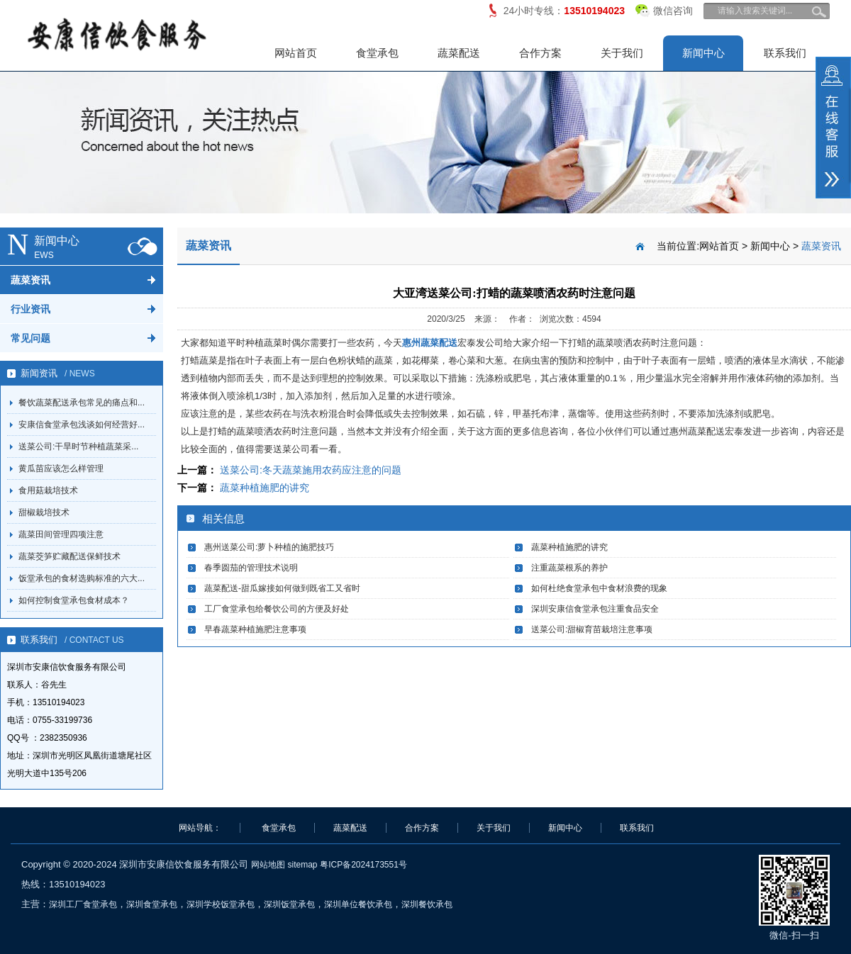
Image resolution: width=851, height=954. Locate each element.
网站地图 (268, 865)
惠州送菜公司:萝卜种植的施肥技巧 (269, 547)
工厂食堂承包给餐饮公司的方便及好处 (276, 609)
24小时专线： (564, 10)
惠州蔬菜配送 (429, 342)
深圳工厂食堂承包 (83, 904)
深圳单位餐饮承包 (358, 904)
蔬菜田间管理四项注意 (61, 534)
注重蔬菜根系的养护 (569, 568)
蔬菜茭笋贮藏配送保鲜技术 (69, 556)
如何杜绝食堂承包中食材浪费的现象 (599, 588)
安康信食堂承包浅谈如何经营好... (81, 425)
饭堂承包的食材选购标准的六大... (81, 578)
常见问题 (30, 338)
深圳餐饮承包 (426, 904)
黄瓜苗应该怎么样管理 (61, 468)
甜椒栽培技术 (43, 512)
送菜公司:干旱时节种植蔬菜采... (78, 446)
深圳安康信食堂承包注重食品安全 (595, 609)
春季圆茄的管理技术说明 (251, 568)
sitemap (302, 865)
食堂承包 (377, 53)
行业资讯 (30, 309)
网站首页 (295, 53)
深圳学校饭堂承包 (221, 904)
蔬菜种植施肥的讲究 (264, 487)
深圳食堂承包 (151, 904)
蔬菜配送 (459, 53)
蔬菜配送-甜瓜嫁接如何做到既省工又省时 (282, 588)
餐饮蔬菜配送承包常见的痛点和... (81, 403)
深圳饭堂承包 (289, 904)
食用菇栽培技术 (48, 490)
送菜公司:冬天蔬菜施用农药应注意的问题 (310, 470)
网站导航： (200, 828)
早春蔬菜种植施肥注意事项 (255, 629)
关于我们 (622, 53)
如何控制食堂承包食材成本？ (73, 600)
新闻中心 (703, 53)
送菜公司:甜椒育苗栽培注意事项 (591, 629)
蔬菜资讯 (30, 280)
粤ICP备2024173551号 (363, 865)
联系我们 (785, 53)
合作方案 (540, 53)
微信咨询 (664, 8)
